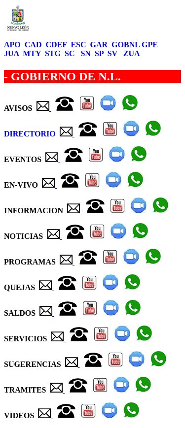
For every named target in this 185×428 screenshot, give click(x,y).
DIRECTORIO (31, 134)
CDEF (57, 44)
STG (54, 53)
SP (100, 53)
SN (86, 53)
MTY (33, 53)
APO (13, 44)
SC (70, 53)
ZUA (130, 53)
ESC (79, 44)
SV (113, 53)
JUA (12, 53)
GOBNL (126, 44)
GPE (151, 44)
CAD (34, 44)
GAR (100, 44)
